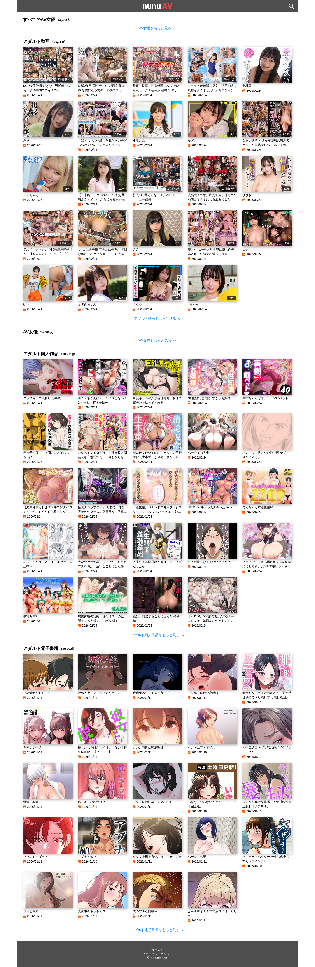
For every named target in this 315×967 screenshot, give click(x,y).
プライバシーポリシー (157, 954)
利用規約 (157, 950)
